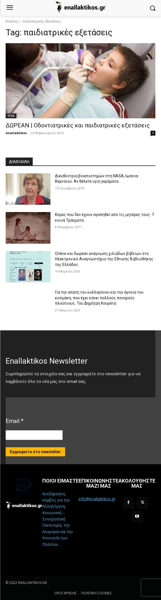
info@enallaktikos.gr (97, 498)
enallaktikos (16, 133)
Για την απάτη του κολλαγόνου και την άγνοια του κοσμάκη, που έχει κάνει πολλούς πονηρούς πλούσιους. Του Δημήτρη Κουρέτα (99, 298)
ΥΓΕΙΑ (11, 116)
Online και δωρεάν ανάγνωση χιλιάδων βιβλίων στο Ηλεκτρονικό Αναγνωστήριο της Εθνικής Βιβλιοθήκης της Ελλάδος (104, 259)
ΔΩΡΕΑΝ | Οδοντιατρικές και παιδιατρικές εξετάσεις (78, 125)
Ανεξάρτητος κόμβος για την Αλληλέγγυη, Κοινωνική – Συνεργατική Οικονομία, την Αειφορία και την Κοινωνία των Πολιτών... (57, 519)
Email (14, 421)
